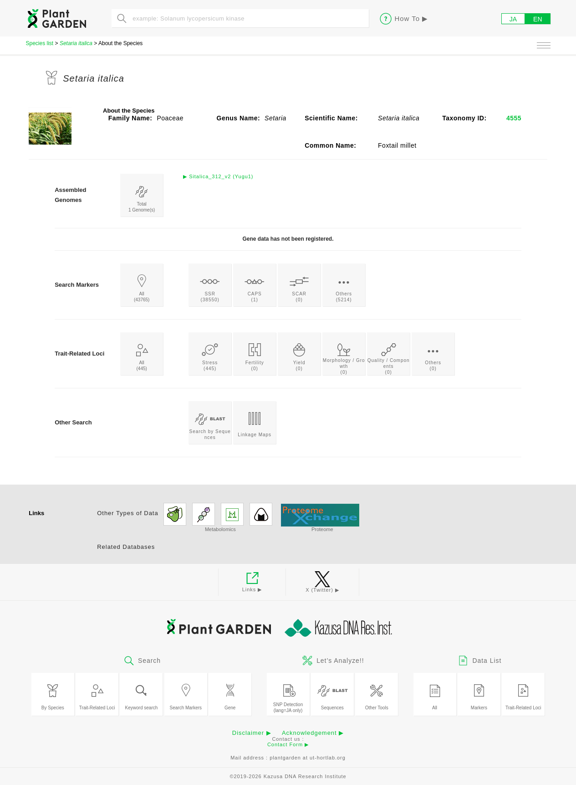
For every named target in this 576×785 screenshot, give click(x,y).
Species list (40, 43)
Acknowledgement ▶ (313, 732)
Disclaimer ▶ (251, 732)
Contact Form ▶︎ (288, 744)
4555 (513, 118)
